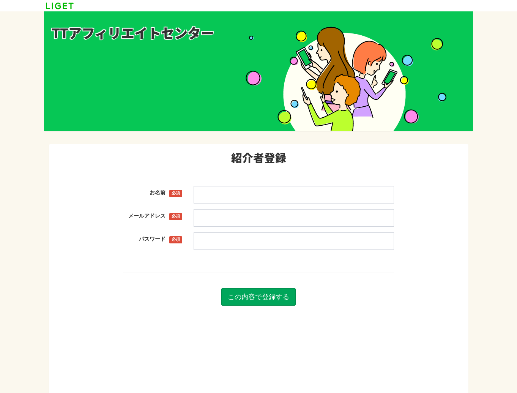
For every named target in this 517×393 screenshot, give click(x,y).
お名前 (166, 192)
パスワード (161, 239)
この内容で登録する (258, 296)
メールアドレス (155, 215)
